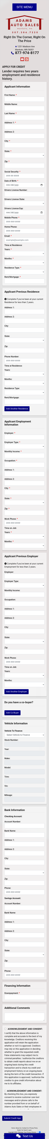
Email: (7, 236)
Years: (7, 249)
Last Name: (9, 113)
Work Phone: (10, 519)
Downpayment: (11, 993)
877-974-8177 (27, 53)
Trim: (6, 777)
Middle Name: (10, 104)
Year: (6, 749)
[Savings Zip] (24, 964)
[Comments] (24, 1017)
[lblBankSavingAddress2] (24, 935)
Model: (7, 767)
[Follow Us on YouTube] (22, 59)
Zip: (6, 161)
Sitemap (20, 1132)
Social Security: (11, 171)
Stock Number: (11, 740)
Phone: (7, 888)
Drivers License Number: (15, 190)
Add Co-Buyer (12, 712)
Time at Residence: (13, 245)
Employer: (9, 433)
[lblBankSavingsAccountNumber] (24, 907)
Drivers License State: (14, 199)
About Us (18, 1128)
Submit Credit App (12, 1118)
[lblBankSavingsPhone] (24, 975)
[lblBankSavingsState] (24, 954)
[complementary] (41, 1131)
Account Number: (12, 821)
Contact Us (25, 1128)
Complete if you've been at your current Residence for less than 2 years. (23, 301)
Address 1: (9, 122)
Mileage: (8, 795)
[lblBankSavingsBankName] (24, 916)
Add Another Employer (16, 691)
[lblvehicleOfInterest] (24, 734)
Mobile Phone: (11, 217)
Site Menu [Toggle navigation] (25, 7)
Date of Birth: (10, 181)
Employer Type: (11, 442)
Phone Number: (11, 356)
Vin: (6, 786)
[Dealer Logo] (24, 25)
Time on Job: (10, 528)
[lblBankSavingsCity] (24, 944)
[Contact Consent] (5, 1091)
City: (6, 141)
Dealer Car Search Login (24, 1130)
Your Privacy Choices (32, 1132)
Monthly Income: (12, 451)
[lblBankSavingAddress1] (24, 926)
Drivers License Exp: (13, 208)
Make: (7, 758)
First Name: (9, 95)
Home (13, 1128)
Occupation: (10, 460)
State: (7, 151)
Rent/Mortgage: (11, 277)
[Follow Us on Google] (27, 59)
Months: (8, 258)
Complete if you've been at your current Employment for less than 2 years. (23, 565)
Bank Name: (10, 831)
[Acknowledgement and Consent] (5, 1029)
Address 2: (9, 132)
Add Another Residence (17, 408)
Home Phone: (10, 227)
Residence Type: (12, 268)
